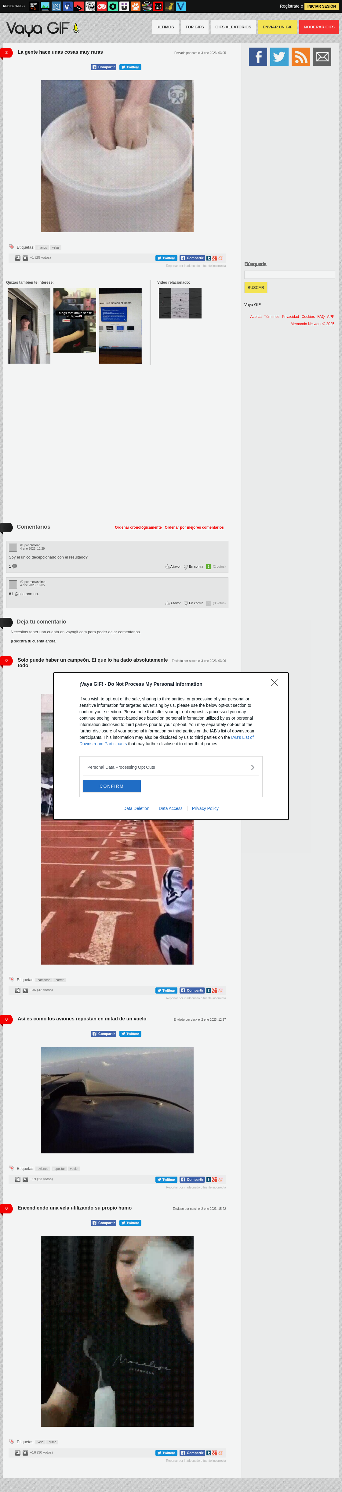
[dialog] (171, 746)
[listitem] (171, 767)
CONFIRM (112, 786)
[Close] (276, 684)
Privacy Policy (205, 808)
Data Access (171, 808)
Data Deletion (136, 808)
